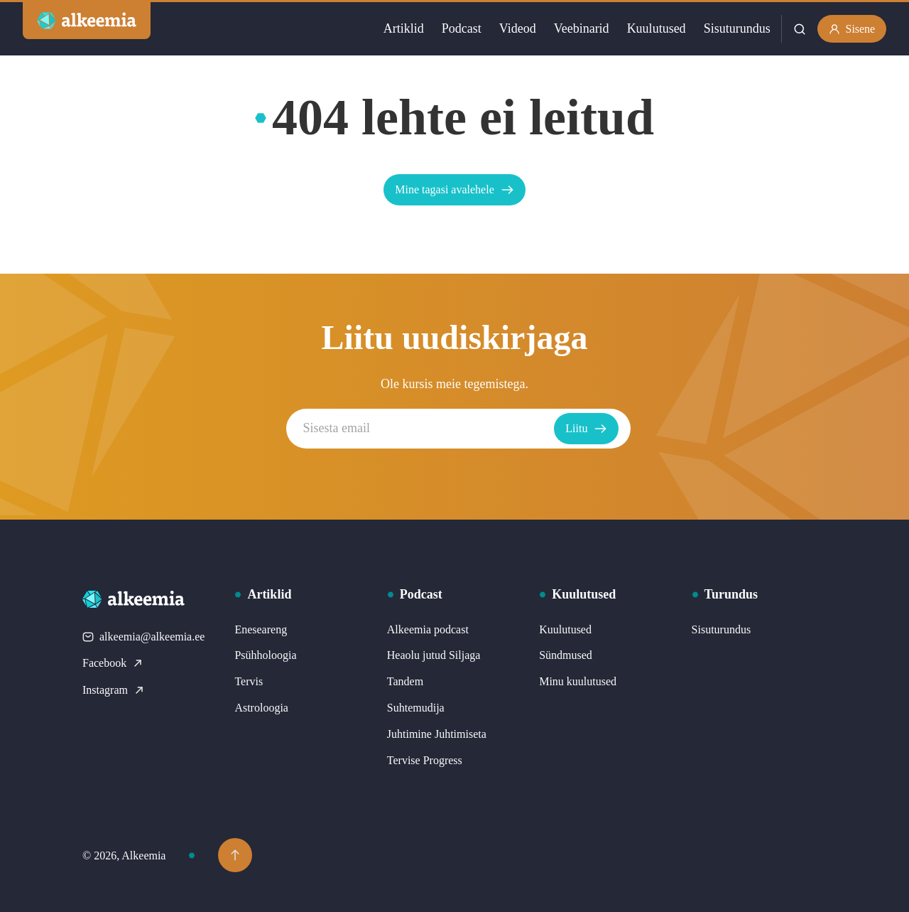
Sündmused (565, 655)
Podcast (461, 28)
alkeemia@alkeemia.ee (143, 637)
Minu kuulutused (577, 681)
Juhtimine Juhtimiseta (436, 734)
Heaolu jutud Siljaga (434, 655)
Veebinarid (581, 28)
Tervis (248, 681)
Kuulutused (655, 28)
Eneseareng (260, 629)
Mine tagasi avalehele (454, 190)
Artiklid (403, 28)
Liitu (590, 429)
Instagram (113, 690)
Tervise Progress (424, 760)
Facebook (112, 663)
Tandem (405, 681)
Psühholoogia (265, 655)
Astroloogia (261, 708)
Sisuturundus (736, 28)
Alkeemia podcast (428, 629)
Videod (517, 28)
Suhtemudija (416, 708)
